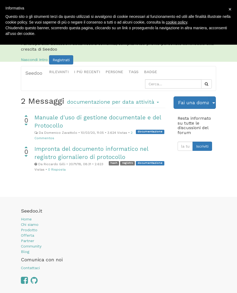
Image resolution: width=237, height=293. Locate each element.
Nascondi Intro (34, 59)
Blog (25, 251)
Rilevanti (59, 72)
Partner (27, 241)
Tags (134, 72)
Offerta (27, 235)
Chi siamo (30, 224)
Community (31, 246)
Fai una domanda (193, 102)
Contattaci (30, 268)
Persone (114, 72)
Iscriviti (202, 146)
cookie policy (176, 22)
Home (26, 219)
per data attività (113, 102)
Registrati (61, 60)
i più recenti (87, 72)
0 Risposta (57, 169)
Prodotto (29, 230)
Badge (150, 72)
